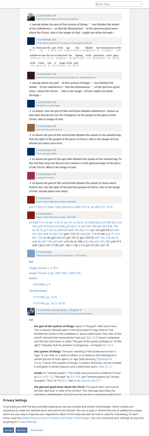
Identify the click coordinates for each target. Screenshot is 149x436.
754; (115, 226)
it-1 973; (38, 207)
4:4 (31, 207)
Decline (21, 430)
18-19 (61, 303)
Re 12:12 (108, 345)
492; (40, 234)
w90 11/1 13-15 (103, 207)
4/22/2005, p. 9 (41, 284)
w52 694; (88, 241)
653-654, (107, 226)
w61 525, (99, 237)
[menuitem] (5, 4)
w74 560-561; (108, 222)
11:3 (50, 376)
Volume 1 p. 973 (43, 268)
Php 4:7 (61, 380)
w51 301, (99, 241)
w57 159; (46, 241)
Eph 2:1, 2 (105, 366)
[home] (5, 4)
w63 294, (85, 234)
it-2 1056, (48, 207)
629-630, (96, 226)
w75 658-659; (92, 222)
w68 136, (73, 230)
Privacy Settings (26, 422)
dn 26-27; (37, 230)
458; (107, 241)
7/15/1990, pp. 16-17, (45, 303)
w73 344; (59, 226)
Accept (9, 430)
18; (92, 207)
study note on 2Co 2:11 (87, 380)
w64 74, (47, 234)
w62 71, (110, 234)
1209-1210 (74, 273)
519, (117, 234)
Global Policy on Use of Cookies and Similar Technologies (56, 418)
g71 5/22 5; (50, 230)
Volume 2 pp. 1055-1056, (48, 273)
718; (93, 234)
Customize (36, 430)
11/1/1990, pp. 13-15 (45, 297)
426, (55, 234)
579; (60, 234)
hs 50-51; (78, 222)
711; (87, 230)
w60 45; (36, 241)
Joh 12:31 (93, 337)
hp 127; (68, 222)
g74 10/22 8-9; (45, 226)
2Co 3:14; (42, 376)
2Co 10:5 (75, 376)
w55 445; (57, 241)
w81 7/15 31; (56, 222)
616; (108, 237)
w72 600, (85, 226)
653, (81, 230)
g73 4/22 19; (72, 226)
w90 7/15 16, (82, 207)
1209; (57, 207)
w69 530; (62, 230)
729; (40, 237)
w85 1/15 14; (40, 222)
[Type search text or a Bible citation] (117, 4)
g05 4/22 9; (67, 207)
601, (34, 237)
